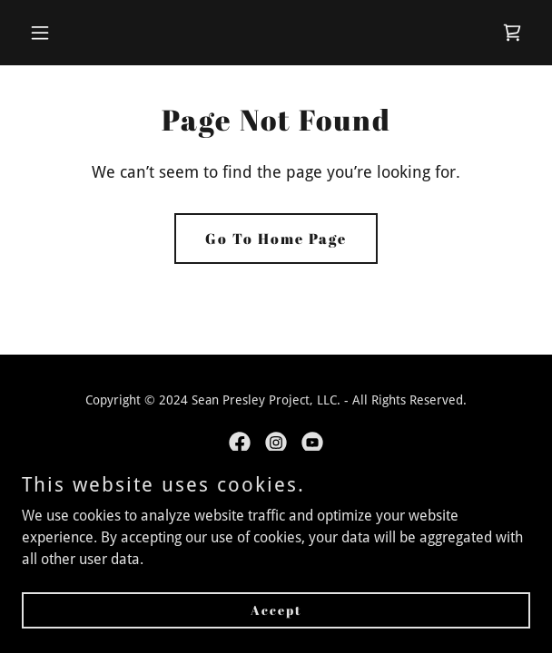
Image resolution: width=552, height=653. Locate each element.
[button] (80, 33)
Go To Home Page (276, 239)
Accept (276, 610)
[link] (512, 33)
